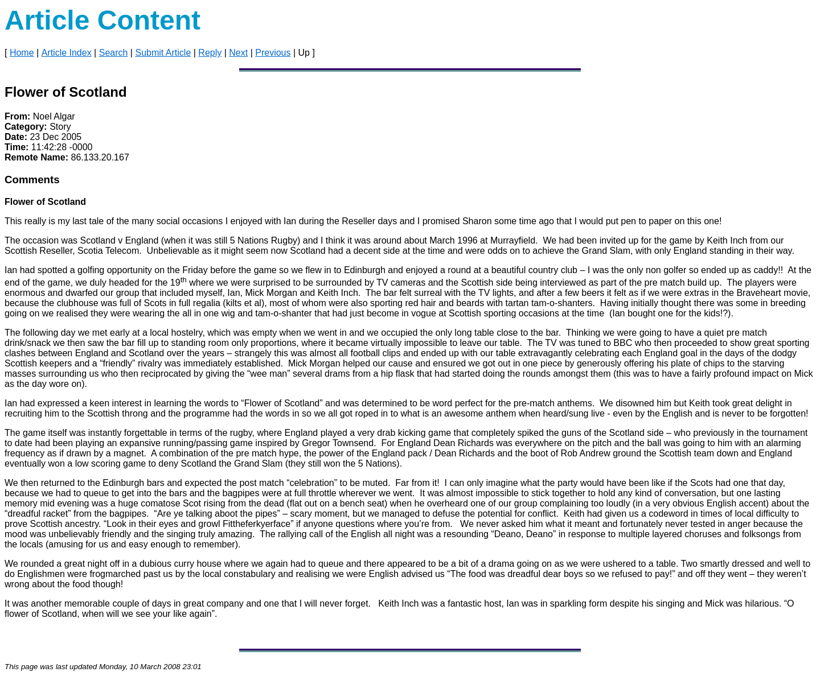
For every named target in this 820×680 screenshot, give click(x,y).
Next (238, 52)
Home (22, 52)
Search (113, 52)
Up (304, 52)
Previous (272, 52)
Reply (210, 52)
